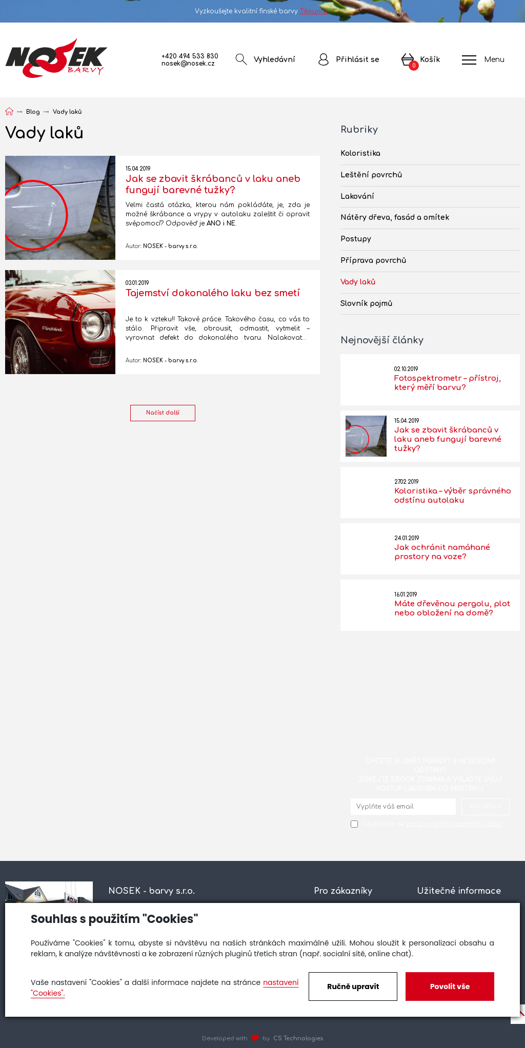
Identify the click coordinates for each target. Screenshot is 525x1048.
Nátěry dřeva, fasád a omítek (394, 217)
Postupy (355, 239)
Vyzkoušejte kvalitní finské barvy (263, 11)
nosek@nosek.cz (188, 63)
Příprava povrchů (373, 260)
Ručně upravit (353, 986)
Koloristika (360, 153)
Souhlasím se (431, 824)
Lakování (357, 196)
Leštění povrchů (371, 175)
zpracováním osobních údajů (454, 824)
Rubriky (359, 130)
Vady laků (358, 282)
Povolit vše (450, 986)
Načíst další (162, 413)
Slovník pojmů (366, 303)
